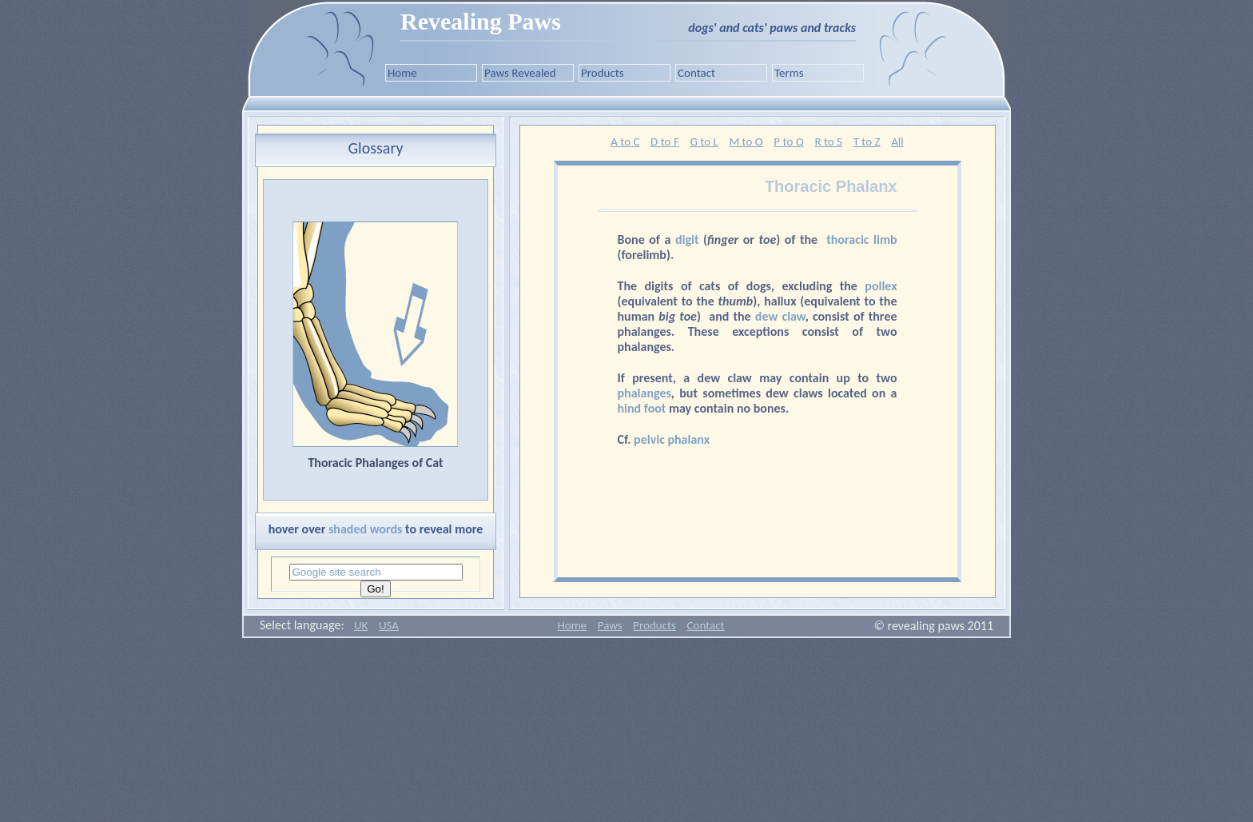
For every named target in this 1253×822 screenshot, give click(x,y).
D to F (664, 141)
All (897, 141)
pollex (881, 285)
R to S (828, 141)
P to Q (788, 141)
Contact (696, 73)
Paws (610, 625)
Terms (789, 73)
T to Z (867, 141)
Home (402, 73)
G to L (704, 141)
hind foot (642, 408)
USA (389, 625)
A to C (625, 141)
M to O (745, 141)
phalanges (644, 393)
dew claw (780, 316)
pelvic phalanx (672, 439)
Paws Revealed (520, 73)
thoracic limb (861, 239)
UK (361, 625)
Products (602, 73)
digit (687, 239)
